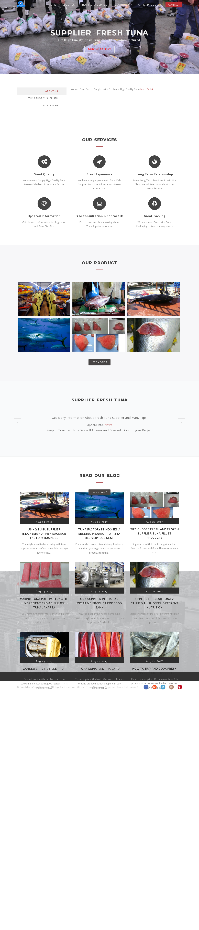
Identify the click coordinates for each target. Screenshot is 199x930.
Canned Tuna (123, 4)
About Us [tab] (51, 91)
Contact (174, 4)
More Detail (146, 89)
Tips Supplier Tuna (108, 437)
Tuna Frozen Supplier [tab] (43, 98)
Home (52, 4)
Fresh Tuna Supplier (95, 4)
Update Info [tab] (49, 105)
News (108, 425)
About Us (68, 4)
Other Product (149, 4)
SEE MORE (99, 366)
